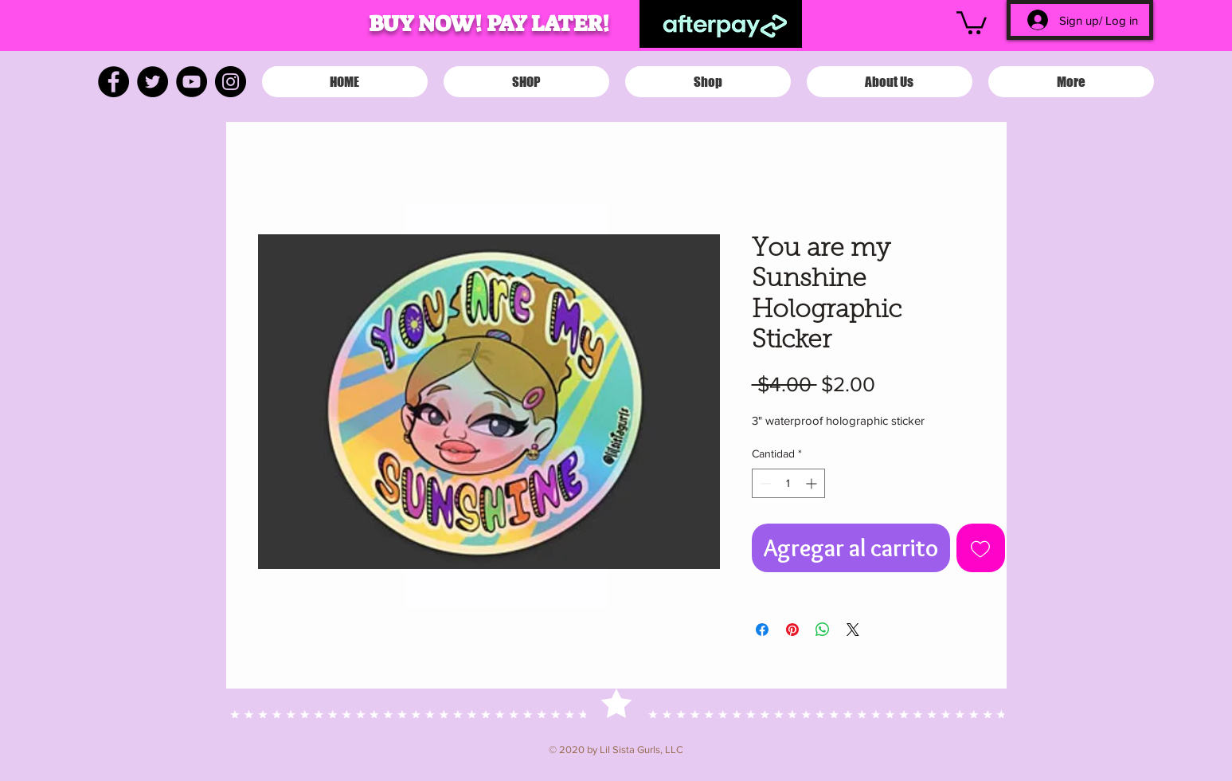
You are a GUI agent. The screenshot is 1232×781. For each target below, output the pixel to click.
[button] (971, 21)
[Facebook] (113, 81)
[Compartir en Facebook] (762, 629)
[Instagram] (230, 81)
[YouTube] (191, 81)
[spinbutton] (788, 483)
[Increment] (813, 483)
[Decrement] (764, 483)
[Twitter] (152, 81)
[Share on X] (852, 629)
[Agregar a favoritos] (980, 548)
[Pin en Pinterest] (792, 629)
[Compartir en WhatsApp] (822, 629)
